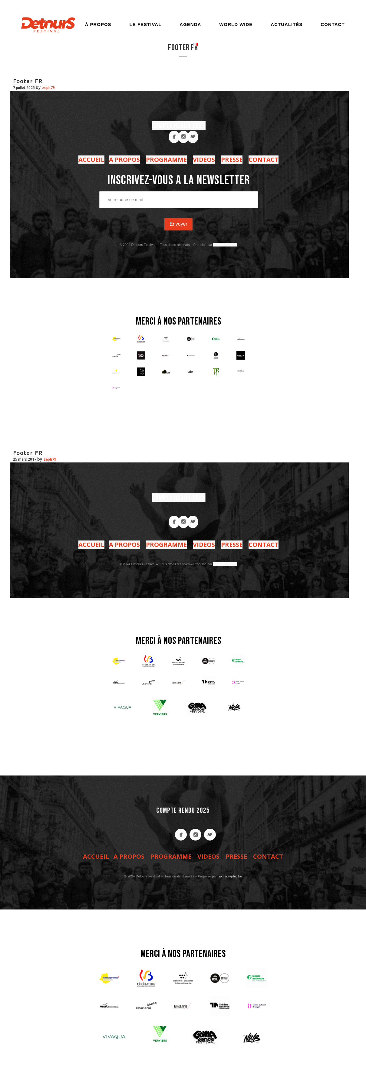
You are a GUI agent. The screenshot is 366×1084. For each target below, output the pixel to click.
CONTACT (264, 159)
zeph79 (48, 87)
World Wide (235, 24)
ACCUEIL (91, 159)
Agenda (190, 24)
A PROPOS (124, 159)
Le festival (146, 24)
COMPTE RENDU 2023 (178, 125)
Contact (333, 24)
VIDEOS (204, 159)
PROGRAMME (166, 159)
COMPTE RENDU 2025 (178, 497)
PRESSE (231, 159)
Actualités (286, 24)
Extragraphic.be (225, 245)
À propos (98, 24)
